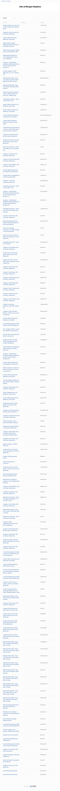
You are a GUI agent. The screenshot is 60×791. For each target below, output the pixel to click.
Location (8, 18)
